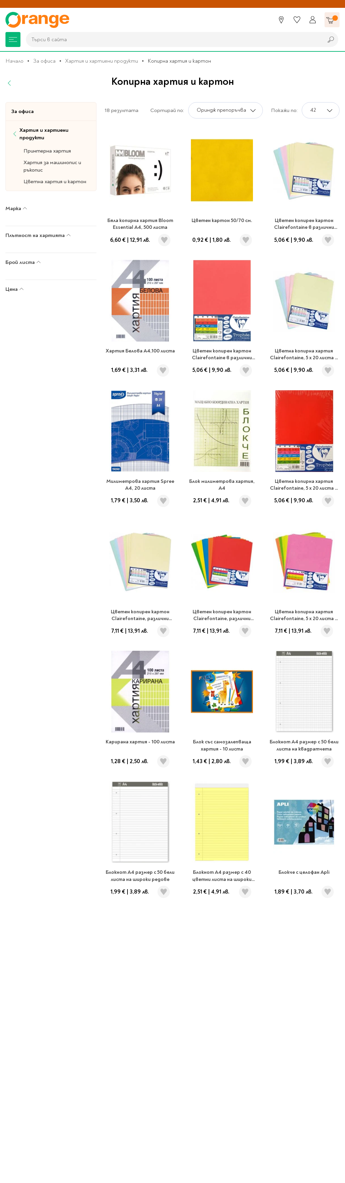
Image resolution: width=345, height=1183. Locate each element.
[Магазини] (281, 19)
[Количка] (332, 19)
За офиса (44, 61)
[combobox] (173, 39)
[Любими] (297, 19)
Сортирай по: (167, 110)
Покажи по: (284, 110)
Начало (14, 61)
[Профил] (312, 19)
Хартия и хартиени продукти (101, 61)
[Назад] (9, 83)
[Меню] (12, 39)
